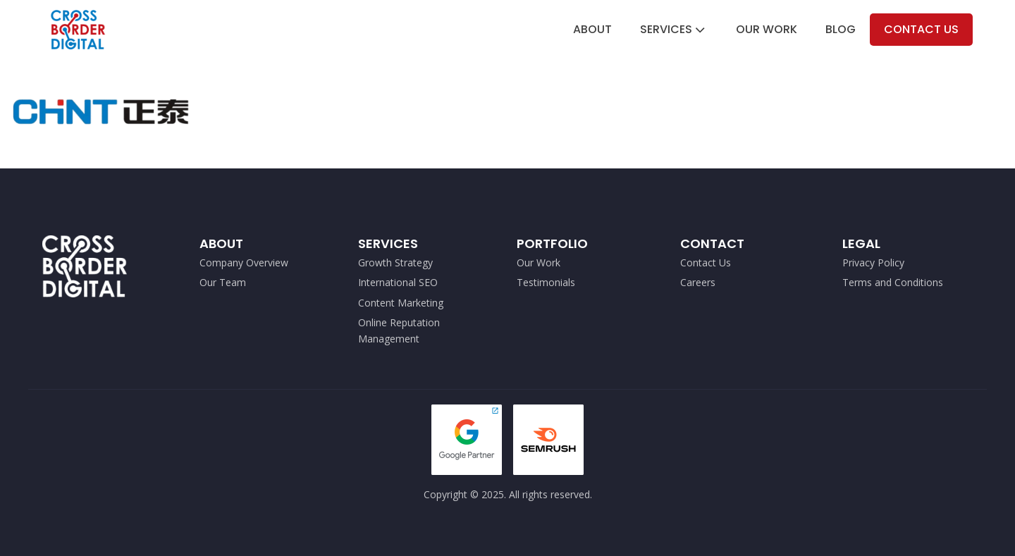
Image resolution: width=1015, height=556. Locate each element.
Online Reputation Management (399, 330)
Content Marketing (400, 302)
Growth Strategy (395, 262)
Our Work (766, 29)
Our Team (222, 282)
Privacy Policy (873, 262)
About (592, 29)
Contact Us (921, 29)
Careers (697, 282)
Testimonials (546, 282)
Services (674, 29)
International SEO (398, 282)
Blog (840, 29)
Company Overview (243, 262)
